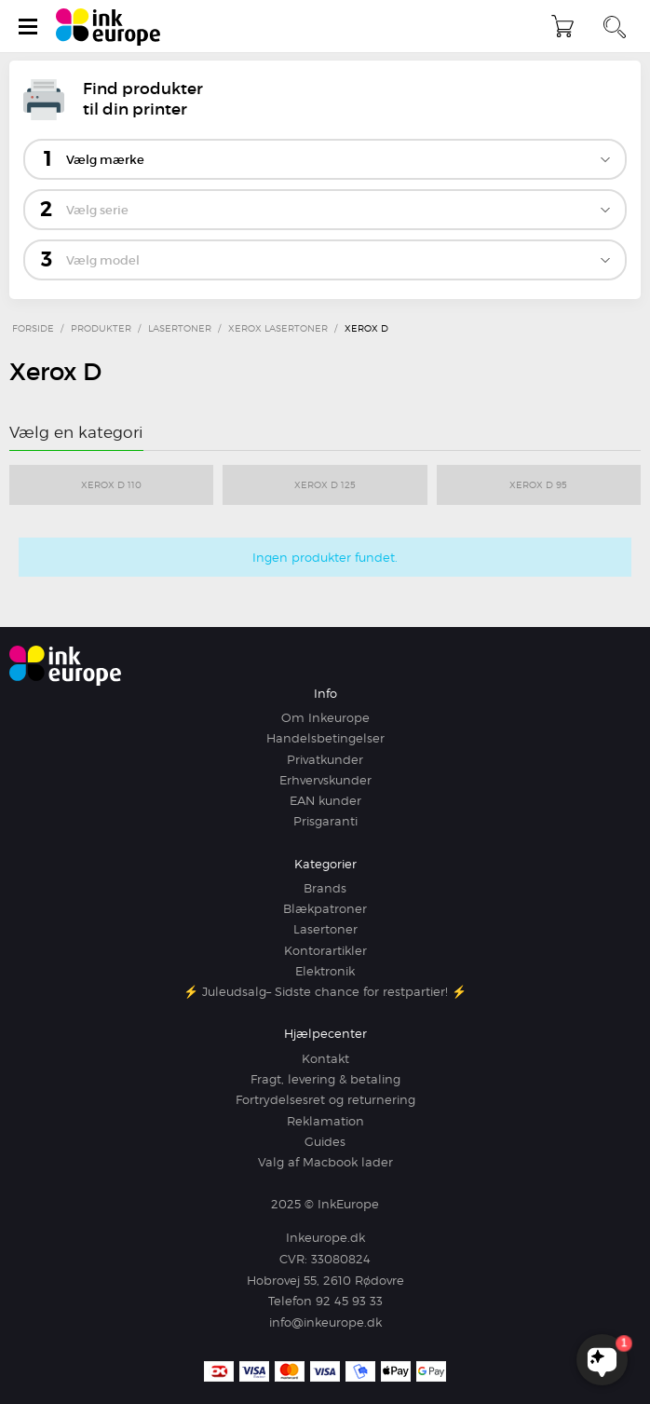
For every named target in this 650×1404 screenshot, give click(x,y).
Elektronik (325, 970)
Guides (325, 1141)
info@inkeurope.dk (325, 1322)
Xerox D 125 (325, 484)
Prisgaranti (325, 820)
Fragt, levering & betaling (325, 1078)
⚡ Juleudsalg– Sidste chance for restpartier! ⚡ (325, 991)
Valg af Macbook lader (325, 1161)
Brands (325, 887)
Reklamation (325, 1120)
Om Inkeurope (325, 717)
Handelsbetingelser (325, 737)
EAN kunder (325, 800)
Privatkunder (325, 759)
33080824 (341, 1258)
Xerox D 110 (111, 484)
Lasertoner (325, 928)
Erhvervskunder (325, 779)
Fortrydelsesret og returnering (325, 1099)
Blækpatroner (325, 908)
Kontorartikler (325, 950)
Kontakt (325, 1058)
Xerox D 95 (538, 484)
